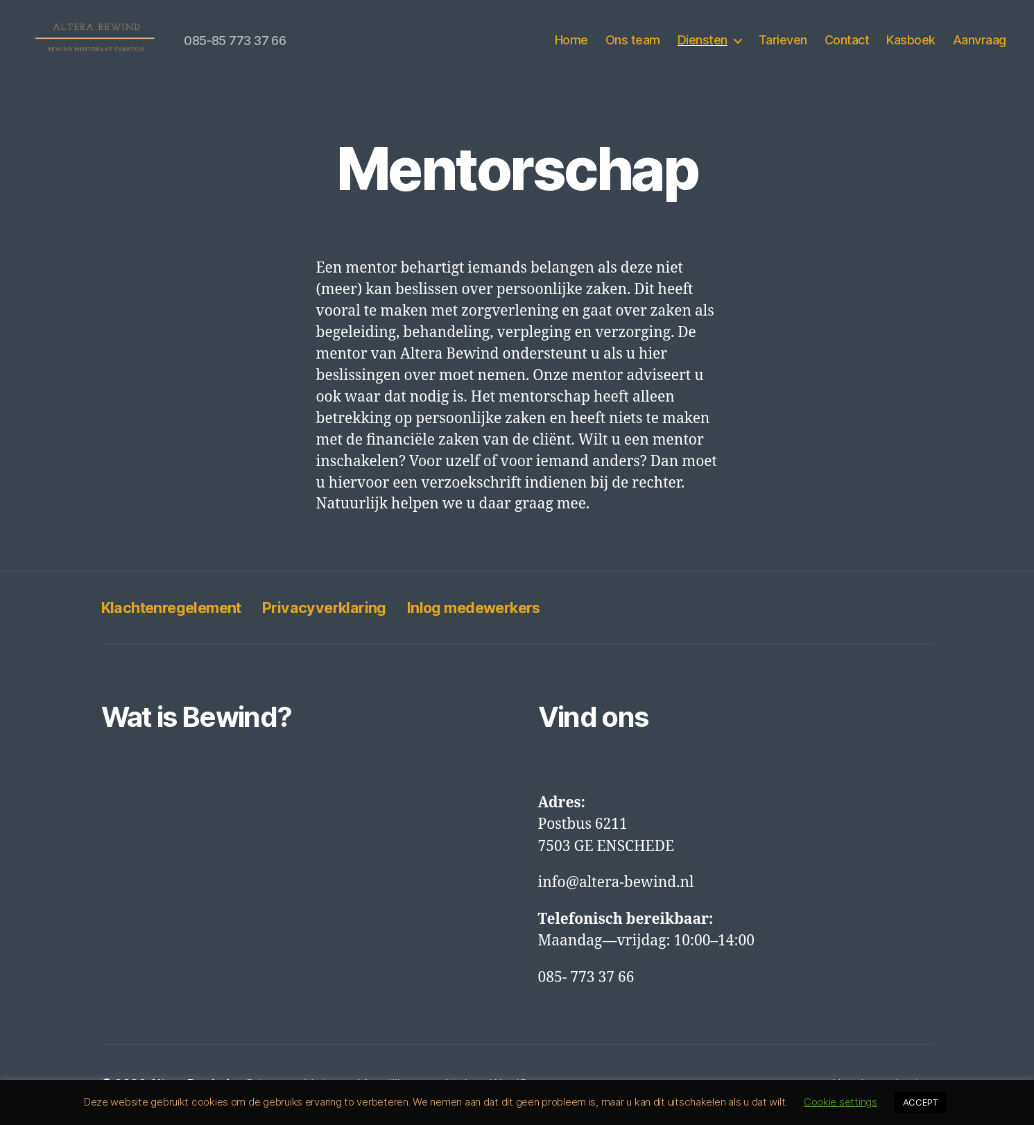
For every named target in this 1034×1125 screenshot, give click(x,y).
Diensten (702, 41)
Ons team (632, 41)
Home (571, 41)
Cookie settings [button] (840, 1101)
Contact (847, 41)
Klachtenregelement (180, 609)
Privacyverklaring (347, 609)
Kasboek (911, 41)
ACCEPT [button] (920, 1102)
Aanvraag (979, 41)
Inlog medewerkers (509, 609)
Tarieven (783, 41)
